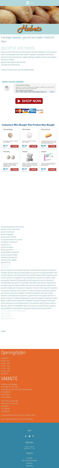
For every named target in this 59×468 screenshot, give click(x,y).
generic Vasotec (6, 313)
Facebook (29, 458)
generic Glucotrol (6, 316)
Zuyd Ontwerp (32, 448)
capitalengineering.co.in (8, 318)
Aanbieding (29, 466)
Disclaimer (29, 463)
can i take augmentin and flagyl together (13, 311)
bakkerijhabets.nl (6, 265)
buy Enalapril (5, 267)
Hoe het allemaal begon (29, 460)
